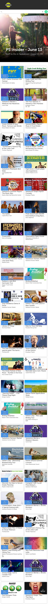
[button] (45, 4)
